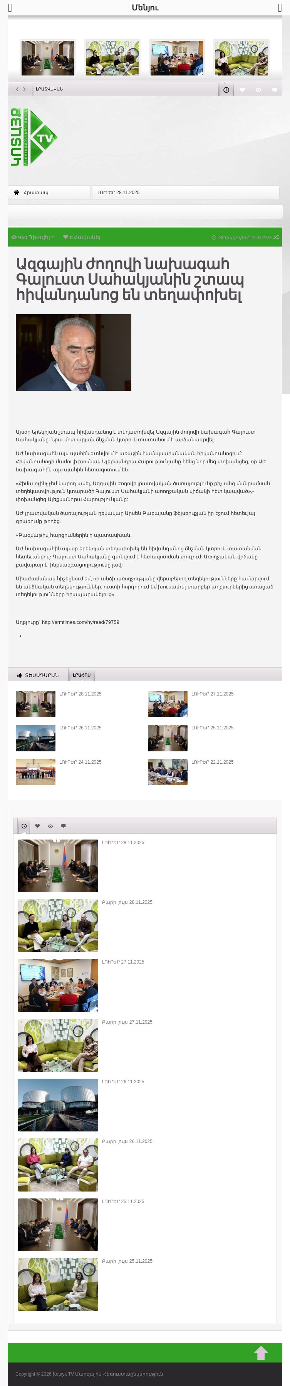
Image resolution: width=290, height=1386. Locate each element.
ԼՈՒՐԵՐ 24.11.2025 (80, 762)
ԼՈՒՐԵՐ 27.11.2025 (212, 694)
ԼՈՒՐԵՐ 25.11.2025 (212, 728)
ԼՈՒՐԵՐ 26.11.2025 (80, 728)
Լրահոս (81, 674)
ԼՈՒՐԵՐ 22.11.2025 (212, 762)
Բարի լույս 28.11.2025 (127, 902)
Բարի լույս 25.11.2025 (127, 1261)
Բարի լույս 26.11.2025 (127, 1141)
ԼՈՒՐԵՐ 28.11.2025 (118, 192)
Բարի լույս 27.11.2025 (127, 1022)
